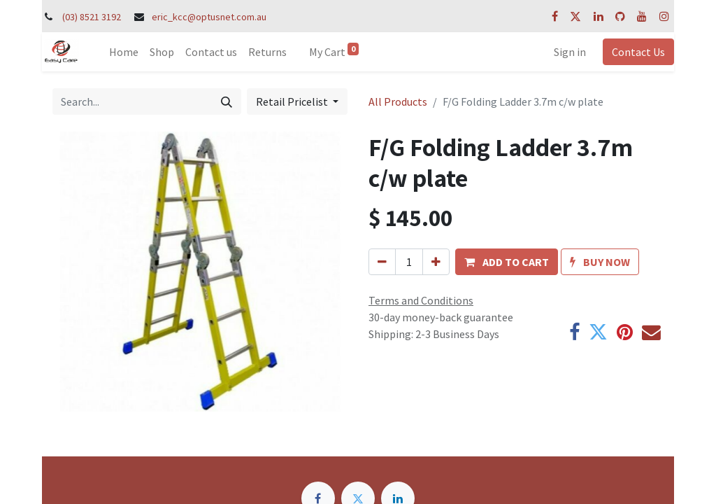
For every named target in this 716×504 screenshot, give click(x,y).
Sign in (570, 52)
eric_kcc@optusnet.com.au (209, 16)
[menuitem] (123, 52)
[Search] (226, 101)
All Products (397, 101)
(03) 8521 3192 (91, 16)
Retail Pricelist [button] (293, 101)
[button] (506, 261)
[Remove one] (382, 261)
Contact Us (638, 52)
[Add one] (436, 261)
